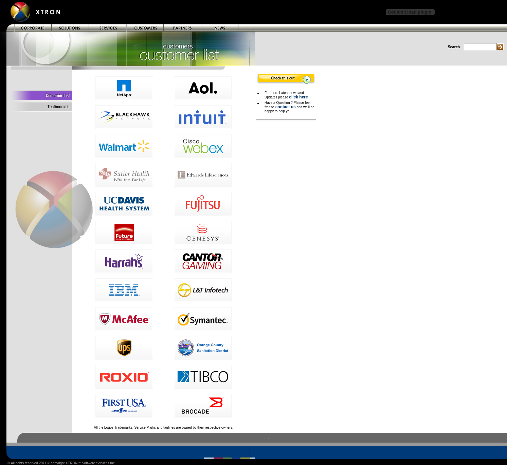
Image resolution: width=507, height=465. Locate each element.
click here (298, 97)
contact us (284, 107)
